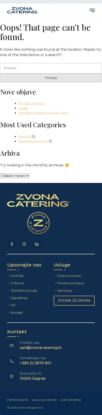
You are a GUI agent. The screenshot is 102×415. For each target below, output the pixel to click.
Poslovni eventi (69, 276)
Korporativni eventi (33, 141)
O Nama (17, 283)
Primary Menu (92, 10)
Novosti (24, 136)
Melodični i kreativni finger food (42, 113)
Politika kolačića (17, 399)
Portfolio (17, 276)
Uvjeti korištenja (70, 399)
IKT (13, 305)
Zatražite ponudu (24, 291)
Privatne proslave (70, 283)
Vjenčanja (64, 291)
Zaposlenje (19, 298)
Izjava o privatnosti (44, 399)
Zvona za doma (74, 300)
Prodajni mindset (31, 103)
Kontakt (17, 313)
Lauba (23, 108)
